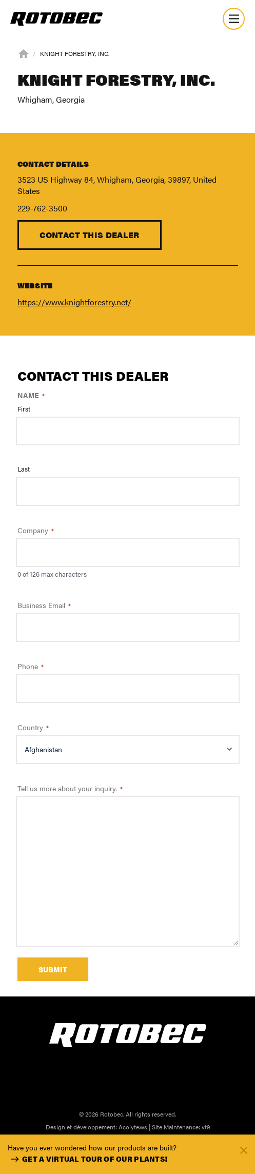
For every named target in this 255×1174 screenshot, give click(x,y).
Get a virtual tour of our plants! (87, 1159)
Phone (30, 666)
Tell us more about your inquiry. (70, 788)
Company (35, 530)
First (23, 409)
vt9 (206, 1126)
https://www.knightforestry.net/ (74, 302)
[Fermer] (244, 1150)
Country (33, 727)
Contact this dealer (90, 235)
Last (23, 469)
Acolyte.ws (133, 1126)
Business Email (44, 605)
